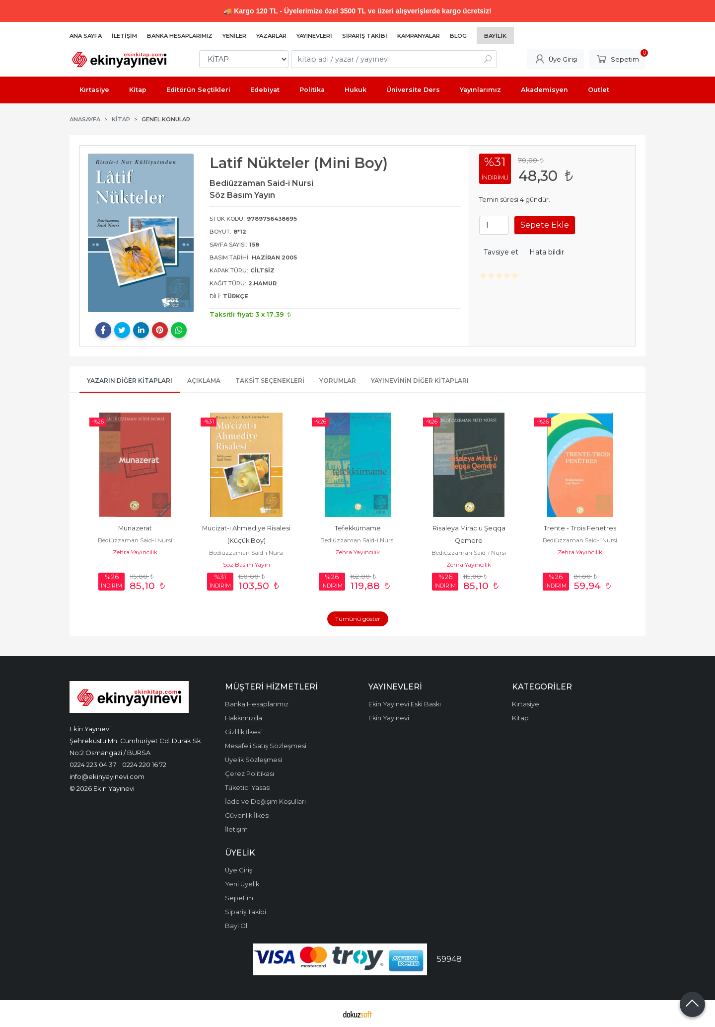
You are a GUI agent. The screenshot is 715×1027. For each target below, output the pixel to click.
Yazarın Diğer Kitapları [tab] (129, 380)
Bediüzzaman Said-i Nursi (135, 540)
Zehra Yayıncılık (135, 552)
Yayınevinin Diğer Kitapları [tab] (420, 380)
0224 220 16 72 (144, 765)
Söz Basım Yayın (246, 564)
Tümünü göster (357, 618)
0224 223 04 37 (93, 765)
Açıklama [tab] (203, 380)
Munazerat (135, 528)
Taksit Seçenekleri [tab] (269, 380)
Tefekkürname (358, 528)
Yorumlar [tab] (337, 380)
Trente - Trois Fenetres (580, 528)
